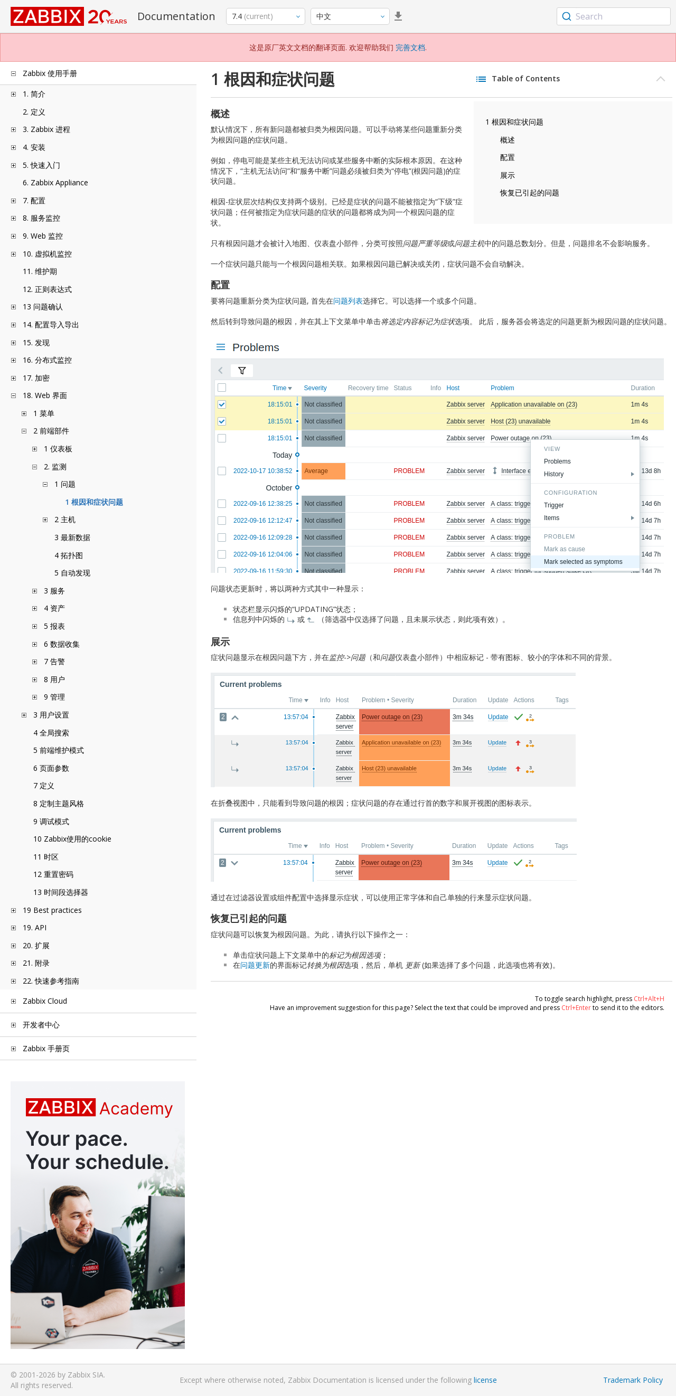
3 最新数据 (72, 537)
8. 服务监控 (41, 218)
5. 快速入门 (41, 165)
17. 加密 (36, 378)
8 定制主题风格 (58, 803)
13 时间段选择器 (60, 892)
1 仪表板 (58, 449)
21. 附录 (36, 963)
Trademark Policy (633, 1380)
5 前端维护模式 (58, 750)
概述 (507, 140)
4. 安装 (34, 147)
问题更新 (255, 965)
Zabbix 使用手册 (50, 73)
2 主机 (65, 519)
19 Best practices (52, 910)
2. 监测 (55, 466)
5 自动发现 (72, 573)
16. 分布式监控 (47, 360)
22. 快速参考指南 (51, 981)
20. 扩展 (36, 945)
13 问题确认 (43, 306)
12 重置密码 (53, 874)
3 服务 (54, 591)
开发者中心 (41, 1025)
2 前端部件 (51, 431)
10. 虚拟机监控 (47, 254)
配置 (507, 157)
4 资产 (54, 608)
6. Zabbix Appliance (55, 182)
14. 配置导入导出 (51, 324)
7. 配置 (34, 200)
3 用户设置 (51, 715)
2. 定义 (34, 112)
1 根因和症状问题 (94, 502)
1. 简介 (34, 94)
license (485, 1380)
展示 (507, 175)
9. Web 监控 (43, 236)
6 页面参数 (51, 768)
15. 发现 (36, 342)
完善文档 (410, 47)
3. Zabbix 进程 (46, 129)
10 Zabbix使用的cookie (72, 839)
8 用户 (54, 679)
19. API (34, 927)
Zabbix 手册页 (46, 1048)
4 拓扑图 (68, 555)
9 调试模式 (51, 821)
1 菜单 (43, 413)
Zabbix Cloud (45, 1001)
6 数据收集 (62, 644)
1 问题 (65, 484)
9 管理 (54, 697)
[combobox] (614, 16)
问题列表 (348, 301)
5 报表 (54, 626)
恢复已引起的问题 (529, 192)
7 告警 (54, 661)
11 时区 (46, 857)
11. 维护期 (40, 271)
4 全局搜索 (51, 733)
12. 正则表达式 (47, 289)
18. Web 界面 (45, 395)
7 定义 (43, 785)
